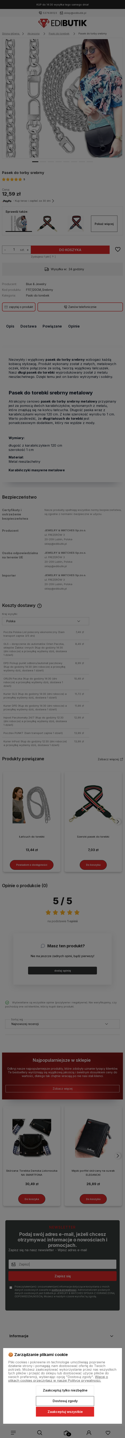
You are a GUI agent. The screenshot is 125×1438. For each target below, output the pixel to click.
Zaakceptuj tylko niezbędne (65, 1390)
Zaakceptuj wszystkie (65, 1412)
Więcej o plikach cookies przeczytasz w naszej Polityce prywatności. (58, 1379)
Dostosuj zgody (65, 1401)
